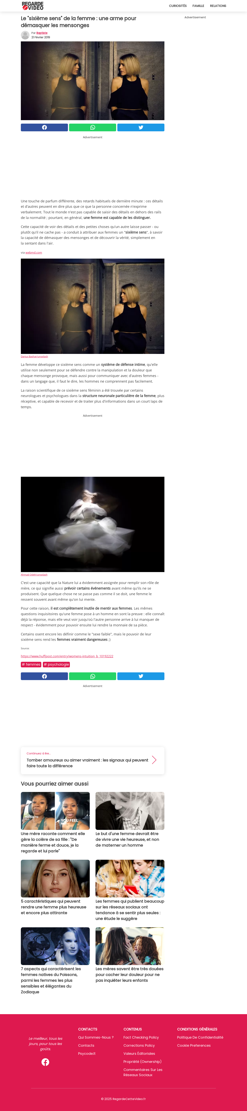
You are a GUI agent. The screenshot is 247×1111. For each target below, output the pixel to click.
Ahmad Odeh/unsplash (34, 574)
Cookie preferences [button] (194, 1045)
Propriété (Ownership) (143, 1061)
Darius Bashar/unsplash (34, 356)
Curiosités (178, 6)
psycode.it (87, 1053)
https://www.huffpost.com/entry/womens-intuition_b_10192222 (67, 656)
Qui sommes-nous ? (96, 1037)
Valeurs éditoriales (139, 1053)
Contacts (86, 1045)
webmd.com (33, 252)
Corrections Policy (139, 1045)
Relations (218, 6)
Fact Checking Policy (141, 1037)
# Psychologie (56, 664)
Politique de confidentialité (200, 1037)
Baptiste (41, 33)
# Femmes (31, 664)
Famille (198, 6)
